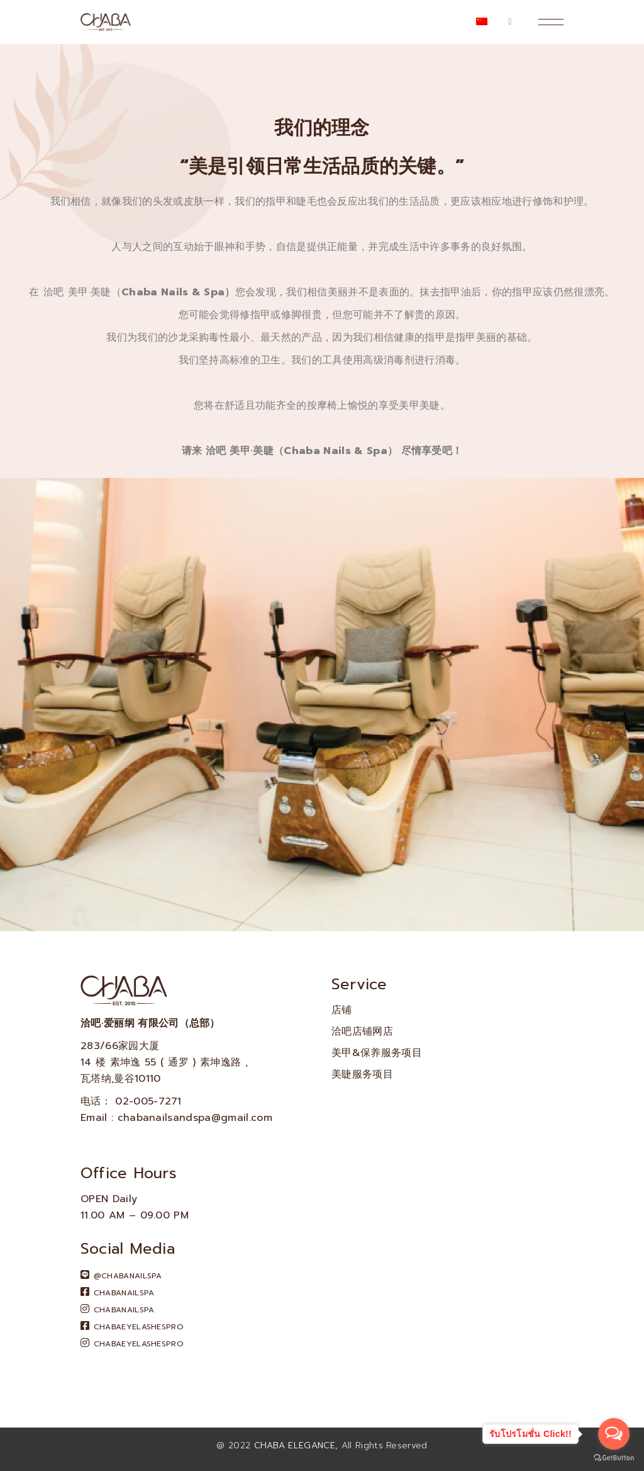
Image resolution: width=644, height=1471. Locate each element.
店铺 (341, 1010)
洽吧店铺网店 (362, 1031)
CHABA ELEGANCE (294, 1445)
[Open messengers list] (614, 1434)
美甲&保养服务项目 (376, 1052)
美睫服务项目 (362, 1074)
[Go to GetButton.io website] (614, 1458)
